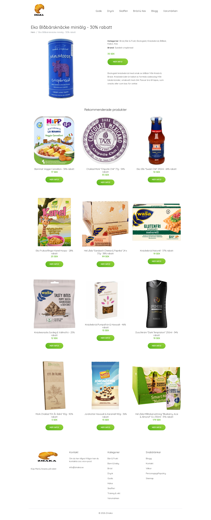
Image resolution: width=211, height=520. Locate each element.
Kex (116, 46)
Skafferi (123, 12)
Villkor (149, 470)
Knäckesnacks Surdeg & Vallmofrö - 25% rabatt (54, 336)
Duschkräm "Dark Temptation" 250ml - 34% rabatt (157, 336)
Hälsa (110, 485)
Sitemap (150, 480)
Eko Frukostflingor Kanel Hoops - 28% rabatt (54, 254)
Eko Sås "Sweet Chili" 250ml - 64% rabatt (157, 171)
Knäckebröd (153, 43)
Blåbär (163, 43)
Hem (33, 34)
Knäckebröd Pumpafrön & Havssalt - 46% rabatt (105, 328)
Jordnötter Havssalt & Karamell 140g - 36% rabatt (105, 417)
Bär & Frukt (130, 43)
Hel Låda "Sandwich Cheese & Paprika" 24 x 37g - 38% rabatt (105, 254)
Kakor (110, 46)
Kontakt (149, 465)
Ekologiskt (142, 43)
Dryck (110, 12)
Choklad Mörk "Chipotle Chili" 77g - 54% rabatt (105, 172)
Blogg (154, 12)
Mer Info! (117, 64)
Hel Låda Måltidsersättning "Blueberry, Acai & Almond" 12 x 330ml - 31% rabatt (156, 417)
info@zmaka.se (76, 469)
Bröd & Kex (139, 12)
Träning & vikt (114, 495)
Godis (99, 12)
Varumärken (170, 12)
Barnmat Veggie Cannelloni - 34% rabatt (54, 171)
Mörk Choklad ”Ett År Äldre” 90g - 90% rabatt (54, 417)
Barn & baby (113, 465)
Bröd (122, 43)
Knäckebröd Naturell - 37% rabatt (156, 253)
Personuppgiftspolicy (156, 475)
